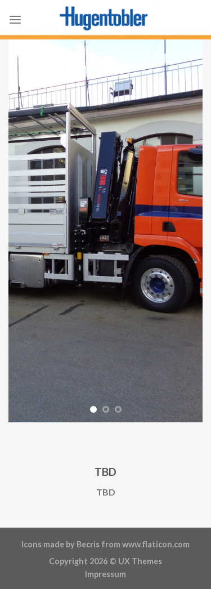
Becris (88, 544)
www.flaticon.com (156, 544)
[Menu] (15, 19)
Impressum (105, 574)
